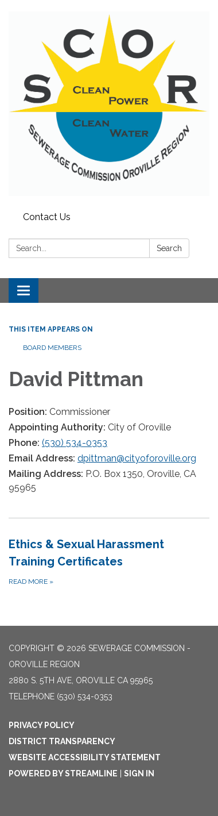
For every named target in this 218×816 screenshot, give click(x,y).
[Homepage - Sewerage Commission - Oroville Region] (109, 103)
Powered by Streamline (63, 773)
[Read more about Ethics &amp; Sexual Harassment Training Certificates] (109, 561)
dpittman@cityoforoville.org (136, 458)
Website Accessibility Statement (85, 757)
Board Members (52, 348)
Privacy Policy (42, 725)
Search (169, 248)
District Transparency (62, 741)
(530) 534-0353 (74, 442)
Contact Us (47, 216)
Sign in (139, 773)
